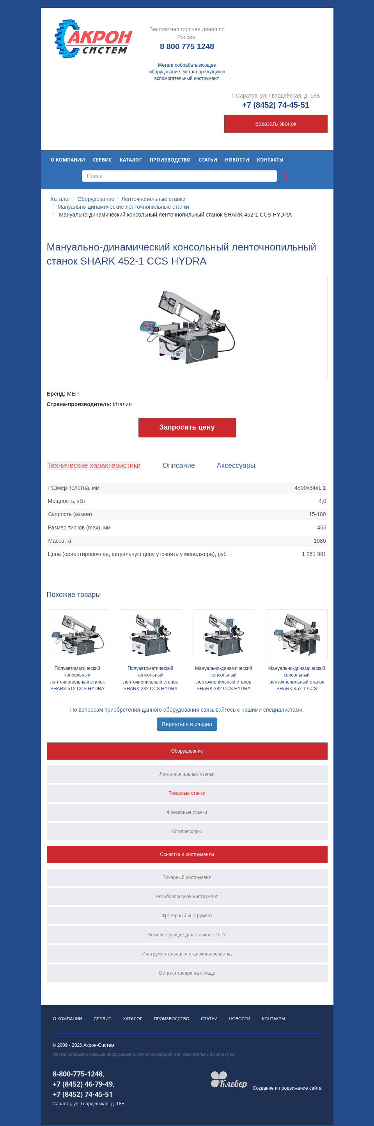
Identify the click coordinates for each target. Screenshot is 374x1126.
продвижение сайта (300, 1089)
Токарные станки (187, 793)
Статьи (208, 159)
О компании (68, 159)
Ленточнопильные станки (153, 199)
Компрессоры (187, 831)
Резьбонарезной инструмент (187, 896)
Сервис (102, 159)
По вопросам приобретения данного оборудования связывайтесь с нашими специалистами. (187, 710)
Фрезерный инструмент (187, 915)
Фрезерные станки (187, 812)
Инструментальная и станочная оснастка (187, 954)
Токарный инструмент (187, 877)
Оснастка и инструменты (187, 854)
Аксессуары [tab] (233, 465)
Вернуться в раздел (187, 724)
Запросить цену (187, 427)
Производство (170, 159)
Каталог (131, 159)
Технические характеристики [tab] (93, 465)
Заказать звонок (275, 124)
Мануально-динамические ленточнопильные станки (123, 207)
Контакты (270, 159)
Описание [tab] (177, 465)
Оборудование (95, 199)
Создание (263, 1089)
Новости (237, 159)
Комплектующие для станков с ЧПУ (187, 935)
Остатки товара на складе (187, 973)
